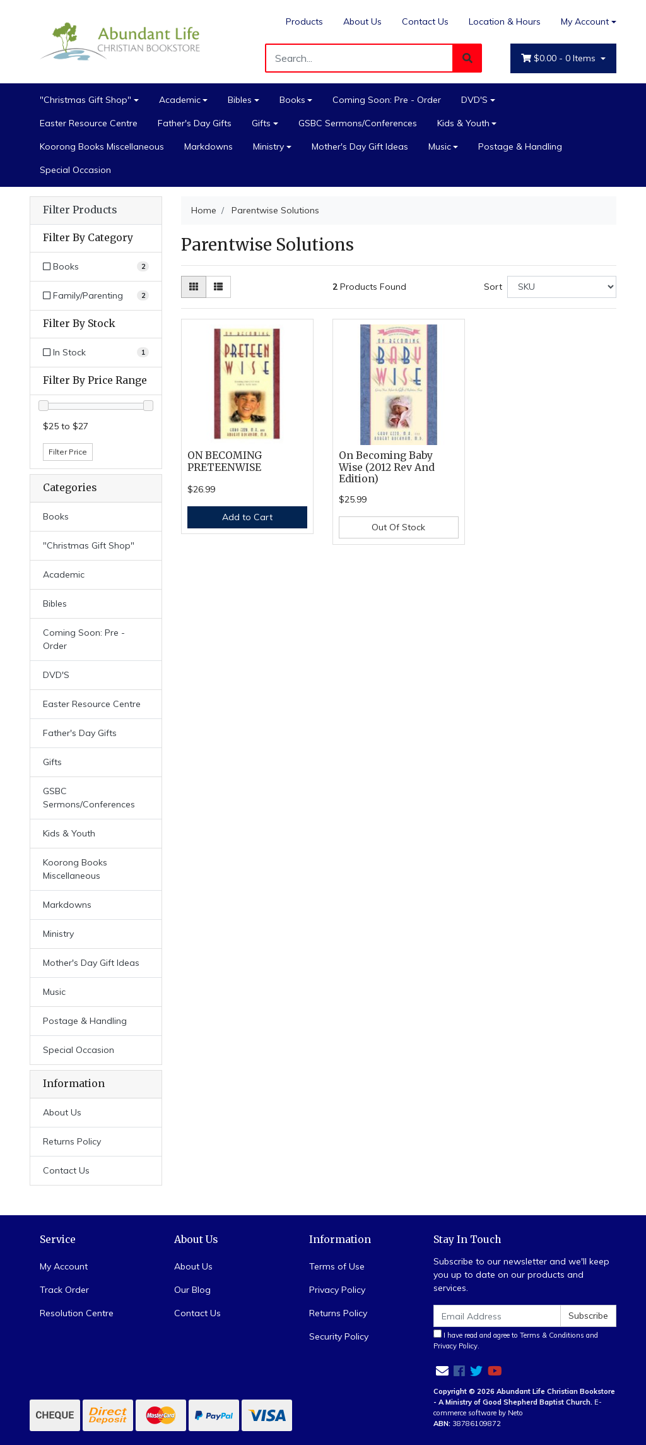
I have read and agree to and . (515, 1339)
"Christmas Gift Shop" (85, 99)
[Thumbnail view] (193, 287)
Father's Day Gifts (195, 123)
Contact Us (425, 21)
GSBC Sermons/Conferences (357, 123)
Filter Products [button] (80, 210)
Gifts (261, 123)
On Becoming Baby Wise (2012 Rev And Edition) (387, 467)
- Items (559, 58)
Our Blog (192, 1289)
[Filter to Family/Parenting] (96, 296)
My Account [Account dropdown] (585, 21)
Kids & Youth (463, 123)
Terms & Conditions (552, 1335)
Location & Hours (505, 21)
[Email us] (442, 1371)
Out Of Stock (398, 527)
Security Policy (338, 1336)
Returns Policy (72, 1141)
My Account (64, 1266)
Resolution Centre (77, 1313)
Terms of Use (337, 1266)
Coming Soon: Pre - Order (386, 99)
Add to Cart (247, 517)
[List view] (218, 287)
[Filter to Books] (96, 267)
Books (292, 99)
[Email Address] (497, 1316)
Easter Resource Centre (89, 123)
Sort (493, 286)
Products (304, 21)
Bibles (240, 99)
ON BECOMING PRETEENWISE (224, 461)
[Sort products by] (561, 287)
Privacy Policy (337, 1289)
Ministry (268, 146)
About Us (362, 21)
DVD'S (474, 99)
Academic (180, 99)
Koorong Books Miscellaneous (102, 146)
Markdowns (208, 146)
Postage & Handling (520, 146)
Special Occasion (75, 169)
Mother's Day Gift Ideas (360, 146)
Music (439, 146)
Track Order (64, 1289)
